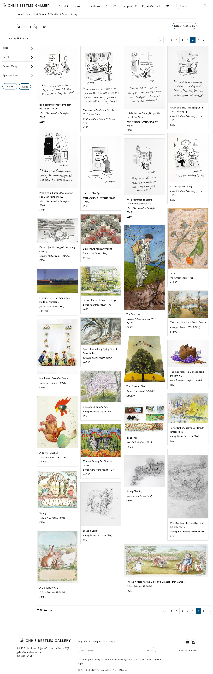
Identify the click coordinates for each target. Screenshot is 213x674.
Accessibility (106, 669)
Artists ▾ (111, 6)
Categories (31, 14)
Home (20, 14)
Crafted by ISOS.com (187, 650)
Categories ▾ (129, 6)
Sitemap (123, 669)
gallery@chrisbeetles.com (29, 652)
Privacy (115, 669)
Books (77, 6)
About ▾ (63, 6)
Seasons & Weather (49, 14)
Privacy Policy (135, 659)
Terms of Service (153, 659)
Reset (25, 86)
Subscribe (150, 650)
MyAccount (151, 6)
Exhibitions (93, 6)
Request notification (184, 25)
